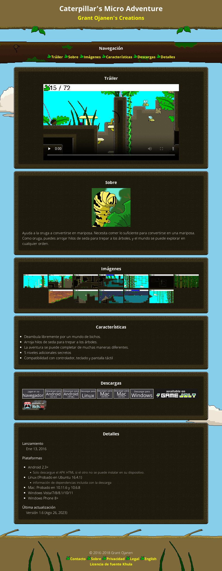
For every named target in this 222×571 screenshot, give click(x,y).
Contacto (78, 559)
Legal (134, 559)
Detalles (168, 57)
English (150, 559)
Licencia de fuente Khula (111, 564)
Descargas (146, 57)
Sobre (73, 57)
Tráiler (57, 57)
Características (119, 57)
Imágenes (92, 57)
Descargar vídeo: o (111, 122)
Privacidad (116, 559)
